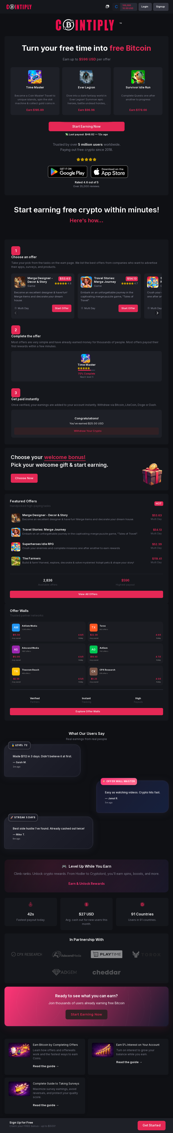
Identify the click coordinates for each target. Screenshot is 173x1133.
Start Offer (61, 308)
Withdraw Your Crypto (87, 430)
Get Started (152, 1125)
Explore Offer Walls (87, 711)
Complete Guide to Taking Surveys (56, 1083)
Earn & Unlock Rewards (86, 883)
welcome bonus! (65, 457)
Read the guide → (46, 1066)
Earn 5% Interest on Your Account (137, 1044)
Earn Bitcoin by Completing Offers (55, 1044)
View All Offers (88, 594)
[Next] (157, 313)
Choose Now (24, 478)
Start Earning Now (86, 1014)
